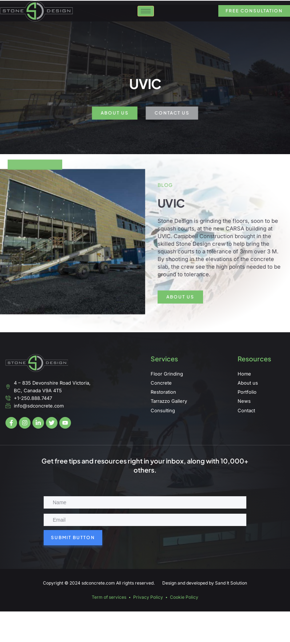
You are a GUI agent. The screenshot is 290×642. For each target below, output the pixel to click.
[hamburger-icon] (146, 14)
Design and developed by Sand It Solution (204, 583)
